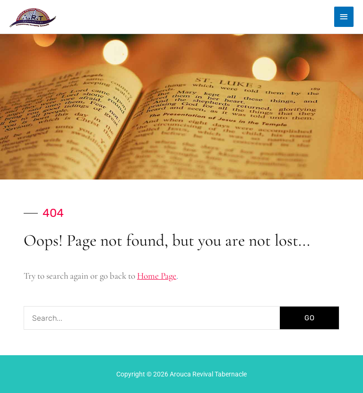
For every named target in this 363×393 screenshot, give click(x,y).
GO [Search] (309, 318)
